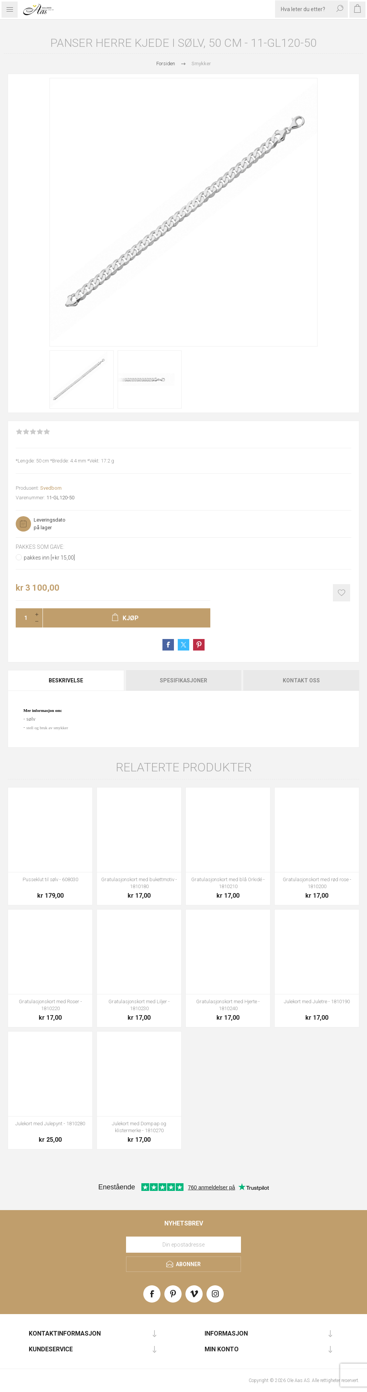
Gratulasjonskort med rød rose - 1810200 (317, 883)
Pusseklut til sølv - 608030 (50, 879)
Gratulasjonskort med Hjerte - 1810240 (228, 1005)
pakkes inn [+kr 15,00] (49, 558)
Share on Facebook (168, 645)
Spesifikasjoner (183, 680)
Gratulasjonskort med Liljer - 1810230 (139, 1005)
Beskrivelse (66, 680)
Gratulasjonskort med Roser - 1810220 (50, 1005)
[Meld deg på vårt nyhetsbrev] (183, 1245)
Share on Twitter (183, 645)
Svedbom (51, 488)
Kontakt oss (301, 680)
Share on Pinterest (199, 645)
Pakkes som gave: (40, 547)
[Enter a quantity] (23, 617)
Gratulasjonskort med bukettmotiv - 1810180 (139, 883)
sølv (30, 718)
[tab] (66, 680)
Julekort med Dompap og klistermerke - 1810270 (139, 1127)
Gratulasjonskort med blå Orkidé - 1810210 (228, 883)
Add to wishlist (341, 592)
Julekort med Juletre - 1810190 (317, 1001)
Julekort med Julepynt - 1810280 (50, 1123)
